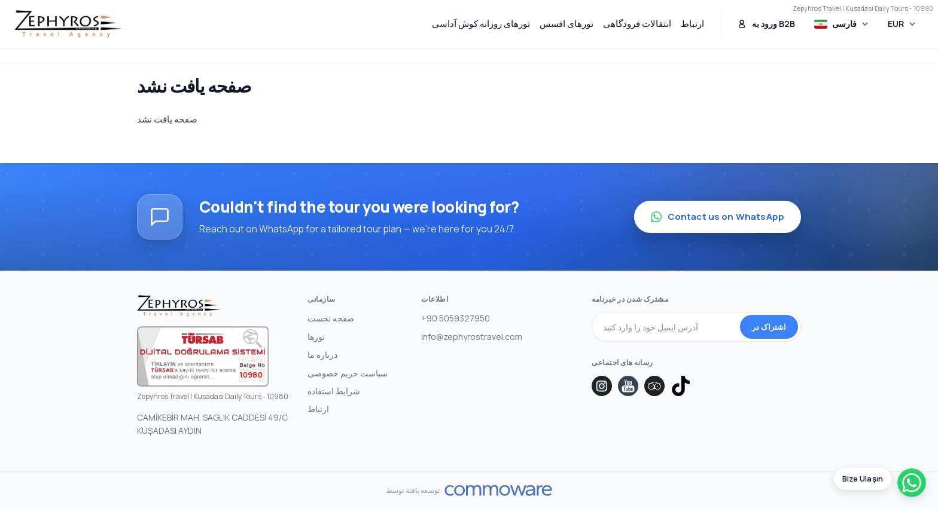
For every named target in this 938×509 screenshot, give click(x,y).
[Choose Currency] (902, 23)
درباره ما (322, 354)
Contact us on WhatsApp (717, 216)
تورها (316, 336)
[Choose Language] (841, 24)
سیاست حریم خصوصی (347, 373)
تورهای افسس (566, 23)
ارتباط (692, 23)
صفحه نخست (330, 318)
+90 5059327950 (455, 318)
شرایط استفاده (333, 391)
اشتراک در (769, 326)
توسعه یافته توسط (413, 490)
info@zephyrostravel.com (471, 336)
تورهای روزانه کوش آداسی (481, 23)
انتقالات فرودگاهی (637, 23)
